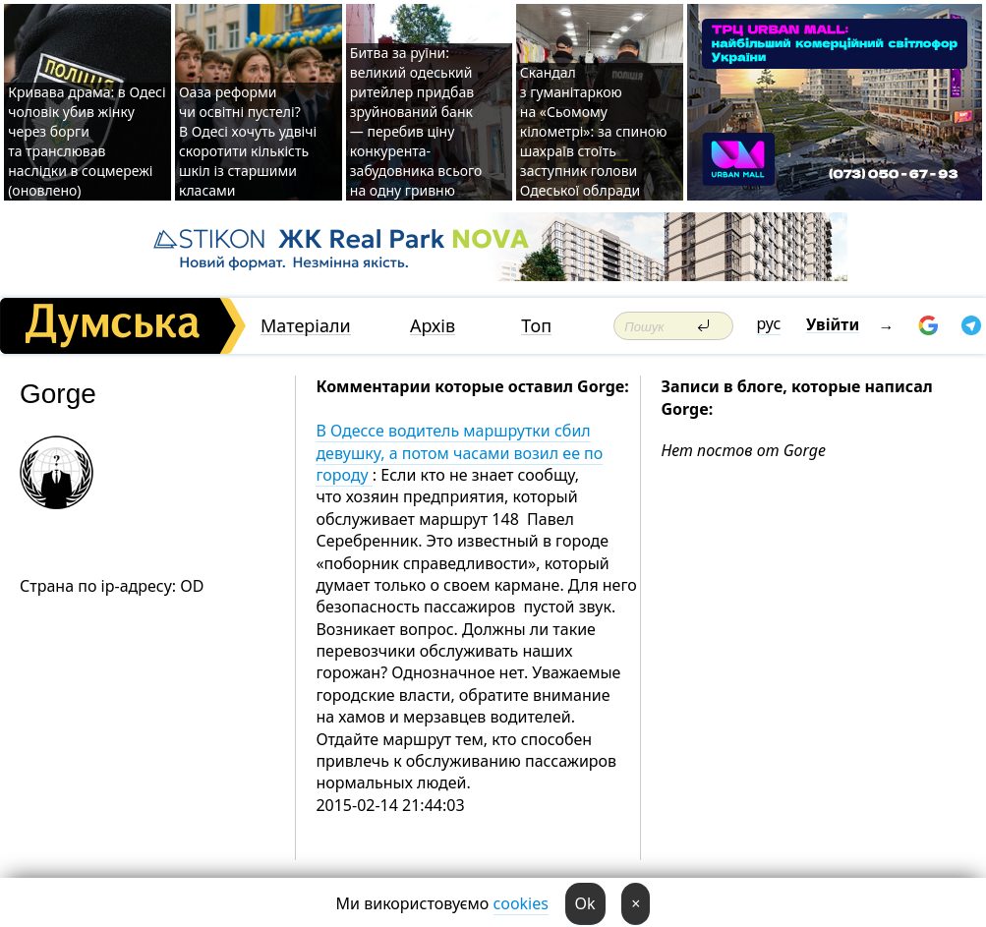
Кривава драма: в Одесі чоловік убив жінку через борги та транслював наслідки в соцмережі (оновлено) (86, 141)
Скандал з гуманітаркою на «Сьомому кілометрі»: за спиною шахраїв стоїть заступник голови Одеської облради (593, 131)
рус (769, 323)
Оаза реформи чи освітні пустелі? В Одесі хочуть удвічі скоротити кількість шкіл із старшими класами (248, 141)
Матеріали (306, 326)
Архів (432, 326)
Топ (536, 326)
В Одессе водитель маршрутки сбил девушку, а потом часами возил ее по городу (459, 453)
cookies (521, 903)
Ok (585, 903)
